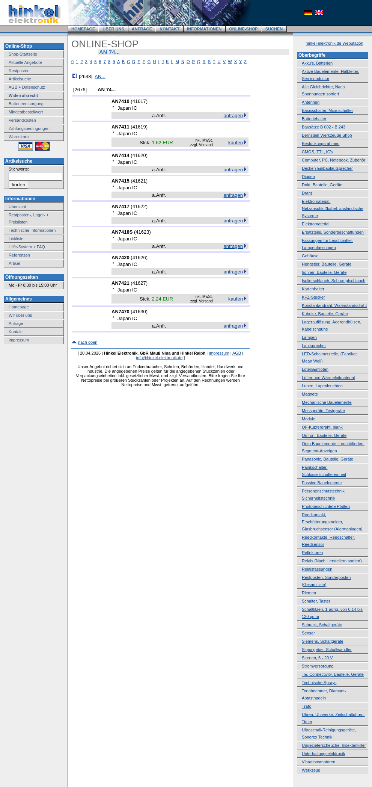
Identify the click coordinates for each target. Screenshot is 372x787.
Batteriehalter (314, 118)
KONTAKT (169, 29)
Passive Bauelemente (322, 482)
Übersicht (17, 206)
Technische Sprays (319, 682)
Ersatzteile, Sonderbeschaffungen (333, 232)
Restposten (19, 70)
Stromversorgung (317, 666)
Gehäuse (310, 256)
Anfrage (16, 323)
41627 (139, 283)
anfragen (233, 115)
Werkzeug (311, 770)
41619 (139, 127)
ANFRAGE (142, 29)
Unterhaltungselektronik (323, 753)
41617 (139, 101)
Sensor (308, 633)
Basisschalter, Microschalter (327, 110)
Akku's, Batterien (317, 63)
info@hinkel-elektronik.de (159, 357)
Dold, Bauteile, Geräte (322, 185)
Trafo (306, 706)
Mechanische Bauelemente (327, 402)
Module (308, 419)
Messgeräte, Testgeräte (323, 410)
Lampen (309, 337)
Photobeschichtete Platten (326, 506)
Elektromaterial (315, 224)
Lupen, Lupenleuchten (322, 386)
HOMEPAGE (83, 29)
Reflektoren (312, 552)
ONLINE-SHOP (243, 29)
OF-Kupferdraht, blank (322, 427)
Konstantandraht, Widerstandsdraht (334, 305)
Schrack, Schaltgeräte (322, 624)
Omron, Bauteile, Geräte (324, 435)
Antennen (310, 102)
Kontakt (16, 331)
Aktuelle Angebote (25, 62)
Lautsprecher (314, 345)
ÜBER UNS (113, 29)
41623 (142, 232)
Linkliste (16, 238)
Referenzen (19, 255)
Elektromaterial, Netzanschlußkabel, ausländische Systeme (332, 208)
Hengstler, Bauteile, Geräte (326, 264)
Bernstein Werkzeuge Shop (327, 135)
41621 (139, 181)
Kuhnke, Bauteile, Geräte (325, 313)
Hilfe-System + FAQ (27, 247)
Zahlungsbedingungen (29, 128)
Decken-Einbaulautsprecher (327, 168)
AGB (236, 353)
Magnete (310, 394)
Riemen (309, 593)
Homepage (19, 307)
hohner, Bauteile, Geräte (324, 272)
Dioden (308, 176)
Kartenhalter (313, 289)
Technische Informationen (32, 230)
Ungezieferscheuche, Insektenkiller (334, 745)
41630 (139, 311)
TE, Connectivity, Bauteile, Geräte (333, 674)
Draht (307, 193)
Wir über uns (20, 315)
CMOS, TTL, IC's (317, 152)
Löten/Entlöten (315, 369)
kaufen (235, 142)
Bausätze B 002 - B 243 (323, 127)
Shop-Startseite (23, 54)
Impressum (19, 340)
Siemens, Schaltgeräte (322, 641)
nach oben (87, 342)
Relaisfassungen (317, 569)
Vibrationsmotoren (318, 762)
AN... (100, 76)
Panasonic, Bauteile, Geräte (327, 459)
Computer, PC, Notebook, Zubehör (333, 160)
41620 (139, 155)
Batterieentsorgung (26, 103)
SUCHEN (274, 29)
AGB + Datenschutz (27, 87)
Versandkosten (22, 120)
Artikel (14, 263)
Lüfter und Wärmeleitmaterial (328, 377)
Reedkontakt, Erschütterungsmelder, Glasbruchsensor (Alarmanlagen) (332, 521)
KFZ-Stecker (313, 297)
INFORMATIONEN (204, 29)
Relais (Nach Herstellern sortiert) (332, 561)
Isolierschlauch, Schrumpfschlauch (333, 280)
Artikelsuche (20, 79)
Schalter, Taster (316, 601)
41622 (139, 206)
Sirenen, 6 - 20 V (317, 658)
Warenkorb (19, 136)
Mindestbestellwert (26, 112)
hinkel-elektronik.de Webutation (334, 43)
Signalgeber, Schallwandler (327, 649)
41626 (139, 257)
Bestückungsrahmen (320, 143)
